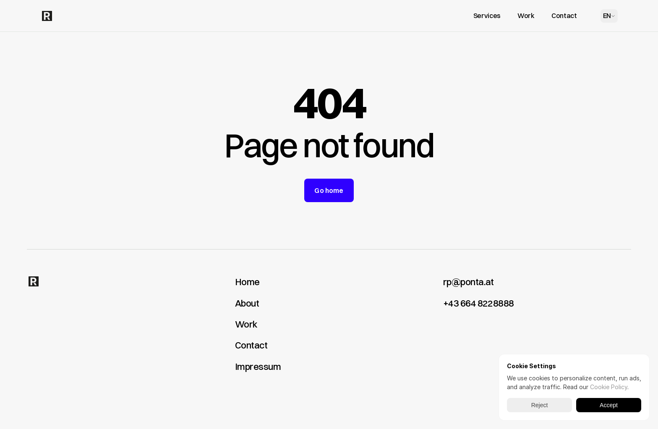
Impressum (258, 366)
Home (247, 282)
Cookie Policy (608, 386)
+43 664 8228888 (478, 303)
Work (246, 324)
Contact (251, 345)
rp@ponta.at (468, 282)
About (247, 303)
